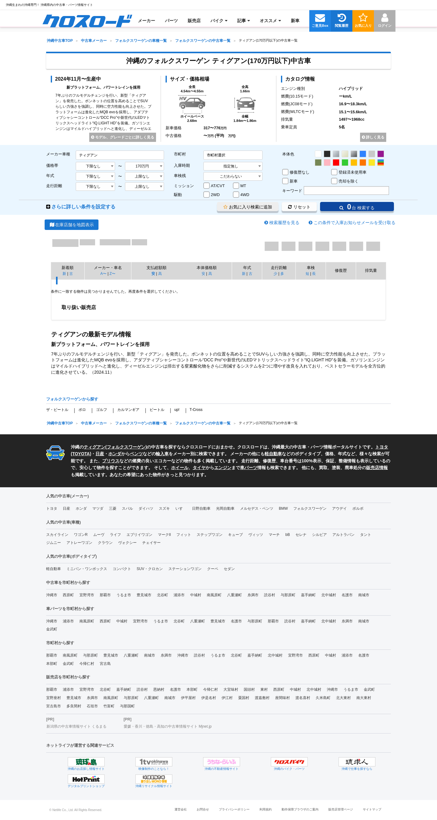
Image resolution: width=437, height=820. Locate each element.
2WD (215, 194)
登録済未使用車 (353, 172)
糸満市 (253, 595)
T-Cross (196, 410)
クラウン (105, 543)
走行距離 (54, 185)
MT (243, 185)
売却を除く (349, 181)
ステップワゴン (210, 535)
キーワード (292, 190)
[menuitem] (87, 20)
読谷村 (269, 595)
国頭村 (249, 689)
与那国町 (127, 706)
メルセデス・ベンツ (256, 508)
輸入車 (162, 453)
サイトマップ (372, 809)
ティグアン (94, 446)
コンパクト (122, 569)
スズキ (164, 508)
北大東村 (343, 698)
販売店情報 (377, 467)
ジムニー (53, 543)
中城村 (195, 595)
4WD (244, 194)
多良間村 (73, 706)
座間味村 (282, 698)
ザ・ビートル (57, 410)
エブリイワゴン (139, 535)
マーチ (274, 535)
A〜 (103, 273)
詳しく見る (373, 137)
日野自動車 (201, 508)
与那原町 (288, 595)
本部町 (51, 663)
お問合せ (203, 809)
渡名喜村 (302, 698)
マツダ (97, 508)
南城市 (363, 595)
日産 (99, 453)
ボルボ (357, 508)
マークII (164, 535)
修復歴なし (300, 172)
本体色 (288, 154)
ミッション (184, 185)
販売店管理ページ (340, 809)
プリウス (110, 460)
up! (176, 410)
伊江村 (227, 698)
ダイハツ (145, 508)
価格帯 (52, 165)
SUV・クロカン (150, 569)
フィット (183, 535)
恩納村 (158, 689)
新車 (294, 181)
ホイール (179, 467)
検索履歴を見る (284, 222)
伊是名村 (208, 698)
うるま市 (123, 595)
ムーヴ (98, 535)
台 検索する (357, 207)
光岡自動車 (225, 508)
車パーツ (248, 467)
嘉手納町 (308, 595)
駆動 (178, 194)
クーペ (212, 569)
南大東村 (363, 698)
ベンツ (136, 453)
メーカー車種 (58, 154)
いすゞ (180, 508)
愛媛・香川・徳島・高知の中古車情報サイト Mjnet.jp (167, 726)
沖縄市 (51, 595)
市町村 (180, 154)
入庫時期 (182, 165)
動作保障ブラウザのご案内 (300, 809)
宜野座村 (53, 698)
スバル (127, 508)
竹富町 (108, 706)
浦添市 (179, 595)
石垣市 (92, 706)
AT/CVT (218, 185)
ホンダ (114, 453)
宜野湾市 (86, 595)
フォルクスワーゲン (126, 446)
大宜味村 (230, 689)
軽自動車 (273, 453)
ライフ (115, 535)
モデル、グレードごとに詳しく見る (122, 137)
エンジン (222, 467)
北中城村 (328, 595)
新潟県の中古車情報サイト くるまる (76, 726)
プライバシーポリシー (234, 809)
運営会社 (180, 809)
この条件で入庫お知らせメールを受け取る (354, 222)
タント (365, 535)
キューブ (235, 535)
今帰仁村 (86, 663)
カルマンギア (128, 410)
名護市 (347, 595)
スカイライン (57, 535)
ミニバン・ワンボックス (86, 569)
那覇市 (105, 595)
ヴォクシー (127, 543)
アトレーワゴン (79, 543)
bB (287, 535)
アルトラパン (343, 535)
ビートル (157, 410)
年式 (50, 175)
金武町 (51, 629)
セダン (229, 569)
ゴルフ (101, 410)
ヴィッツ (255, 535)
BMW (283, 508)
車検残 (180, 175)
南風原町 (214, 595)
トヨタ (51, 508)
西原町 (68, 595)
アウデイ (339, 508)
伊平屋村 (188, 698)
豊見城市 (144, 595)
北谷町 (162, 595)
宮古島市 (53, 706)
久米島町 (323, 698)
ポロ (82, 410)
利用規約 (265, 809)
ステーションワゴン (185, 569)
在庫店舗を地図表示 (71, 224)
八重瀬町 (234, 595)
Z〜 (112, 273)
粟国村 (243, 698)
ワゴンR (81, 535)
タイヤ (199, 467)
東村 (264, 689)
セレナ (301, 535)
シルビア (319, 535)
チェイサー (151, 543)
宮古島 (105, 663)
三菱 (112, 508)
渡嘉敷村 (262, 698)
